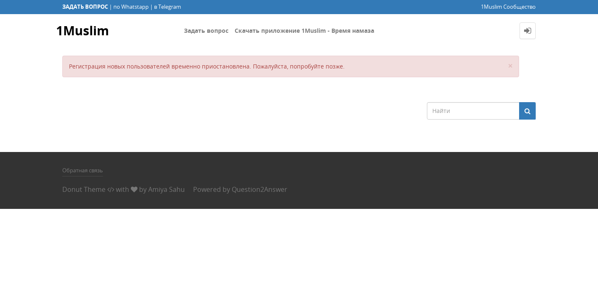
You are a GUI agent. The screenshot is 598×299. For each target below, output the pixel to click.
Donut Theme (83, 189)
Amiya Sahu (166, 189)
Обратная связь (82, 170)
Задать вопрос (206, 30)
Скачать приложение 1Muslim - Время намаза (304, 30)
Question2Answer (259, 189)
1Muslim (82, 30)
